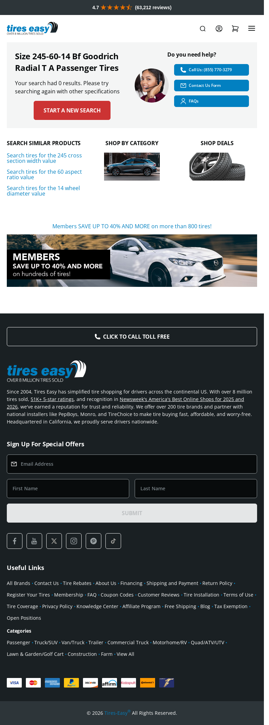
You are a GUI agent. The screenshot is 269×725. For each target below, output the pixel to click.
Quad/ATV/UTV (207, 642)
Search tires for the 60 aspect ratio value (44, 174)
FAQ (92, 594)
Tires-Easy (117, 713)
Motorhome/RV (170, 642)
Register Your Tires (28, 594)
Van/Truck (73, 642)
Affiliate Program (141, 606)
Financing (131, 583)
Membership (68, 594)
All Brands (18, 583)
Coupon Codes (117, 594)
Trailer (95, 642)
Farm (107, 654)
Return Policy (217, 583)
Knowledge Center (97, 606)
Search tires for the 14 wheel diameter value (43, 190)
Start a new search (72, 110)
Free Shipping (180, 606)
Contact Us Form (200, 85)
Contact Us (46, 583)
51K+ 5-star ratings (52, 399)
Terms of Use (238, 594)
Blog (205, 606)
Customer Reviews (159, 594)
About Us (106, 583)
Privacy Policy (57, 606)
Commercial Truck (128, 642)
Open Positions (24, 618)
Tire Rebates (77, 583)
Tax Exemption (231, 606)
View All (125, 654)
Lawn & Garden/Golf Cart (35, 654)
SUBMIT (132, 513)
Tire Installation (201, 594)
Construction (82, 654)
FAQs (189, 101)
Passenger (18, 642)
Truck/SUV (45, 642)
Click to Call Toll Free (136, 336)
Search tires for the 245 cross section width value (44, 158)
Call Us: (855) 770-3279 (206, 69)
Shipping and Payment (172, 583)
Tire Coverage (22, 606)
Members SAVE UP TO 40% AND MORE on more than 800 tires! (132, 226)
